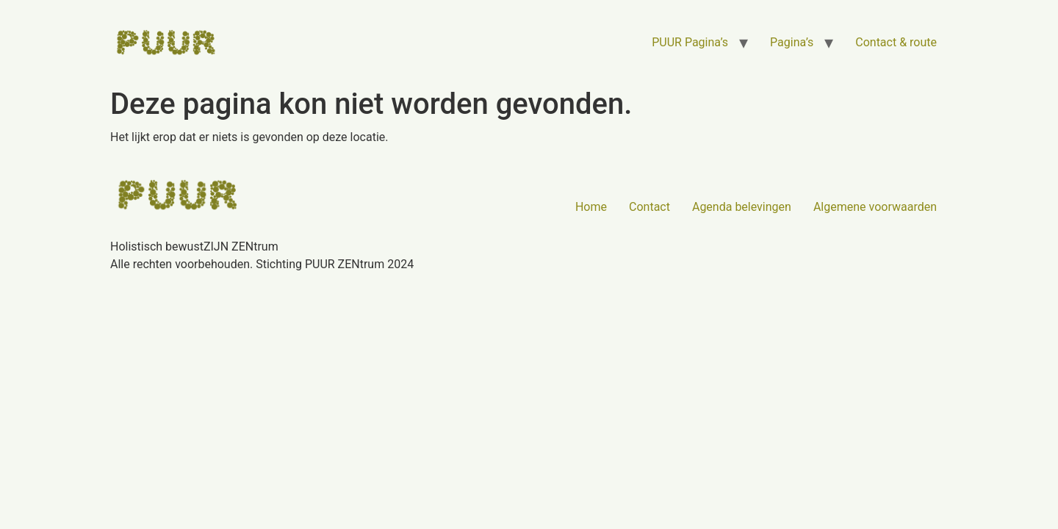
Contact (649, 207)
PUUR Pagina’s (690, 42)
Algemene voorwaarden (875, 207)
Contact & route (896, 42)
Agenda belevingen (741, 207)
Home (591, 207)
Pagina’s (791, 42)
